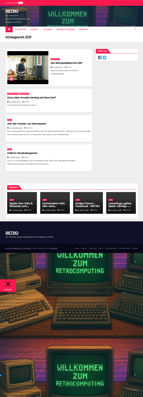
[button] (136, 29)
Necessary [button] (4, 372)
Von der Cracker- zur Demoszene (26, 123)
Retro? (34, 29)
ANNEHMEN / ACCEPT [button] (10, 271)
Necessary (7, 375)
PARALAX (28, 128)
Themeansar (53, 248)
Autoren (47, 29)
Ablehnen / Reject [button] (7, 274)
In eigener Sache (13, 93)
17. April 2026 (17, 210)
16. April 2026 (83, 210)
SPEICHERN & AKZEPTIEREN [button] (12, 395)
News (9, 119)
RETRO (12, 11)
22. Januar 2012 (16, 128)
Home (77, 248)
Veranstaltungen (66, 29)
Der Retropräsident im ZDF (66, 62)
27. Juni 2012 (58, 67)
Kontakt (83, 29)
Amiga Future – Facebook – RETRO (87, 205)
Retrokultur (55, 59)
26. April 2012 (15, 102)
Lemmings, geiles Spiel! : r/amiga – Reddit (119, 206)
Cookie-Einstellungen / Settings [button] (16, 268)
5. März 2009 (14, 157)
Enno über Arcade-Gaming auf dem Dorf (31, 97)
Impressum (93, 248)
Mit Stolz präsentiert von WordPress (18, 248)
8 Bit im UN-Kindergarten (22, 153)
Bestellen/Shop (124, 248)
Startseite (20, 29)
